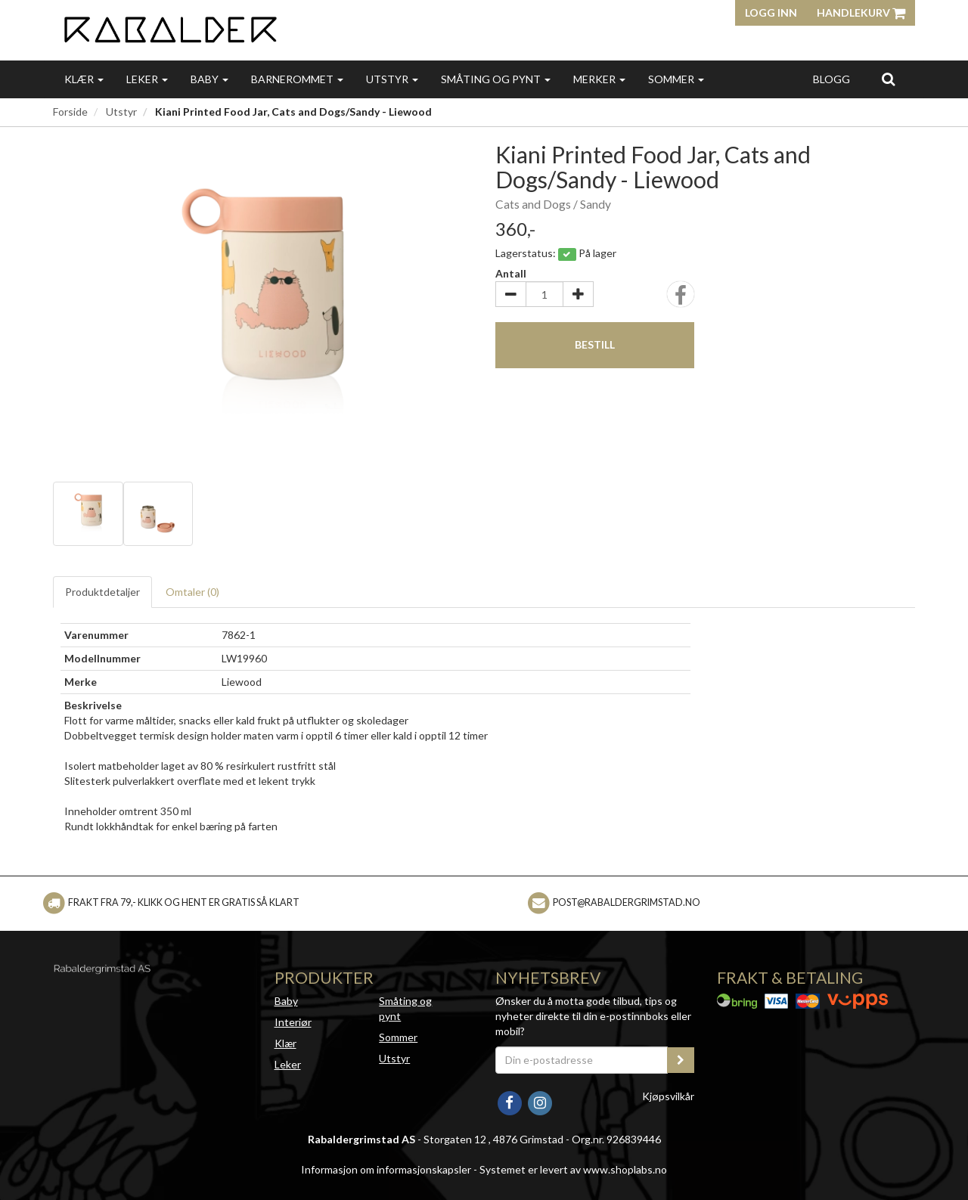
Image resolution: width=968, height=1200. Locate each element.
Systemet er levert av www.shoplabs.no (573, 1169)
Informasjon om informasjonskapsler (386, 1169)
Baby (209, 79)
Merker (599, 79)
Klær (84, 79)
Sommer (676, 79)
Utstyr (392, 79)
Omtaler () (192, 591)
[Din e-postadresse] (581, 1060)
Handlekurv (861, 12)
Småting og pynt (496, 79)
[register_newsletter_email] (680, 1060)
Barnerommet (297, 79)
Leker (147, 79)
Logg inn (771, 12)
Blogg (831, 79)
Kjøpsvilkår (668, 1096)
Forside (70, 111)
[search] (888, 79)
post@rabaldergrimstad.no (626, 902)
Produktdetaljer (102, 591)
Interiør (293, 1022)
